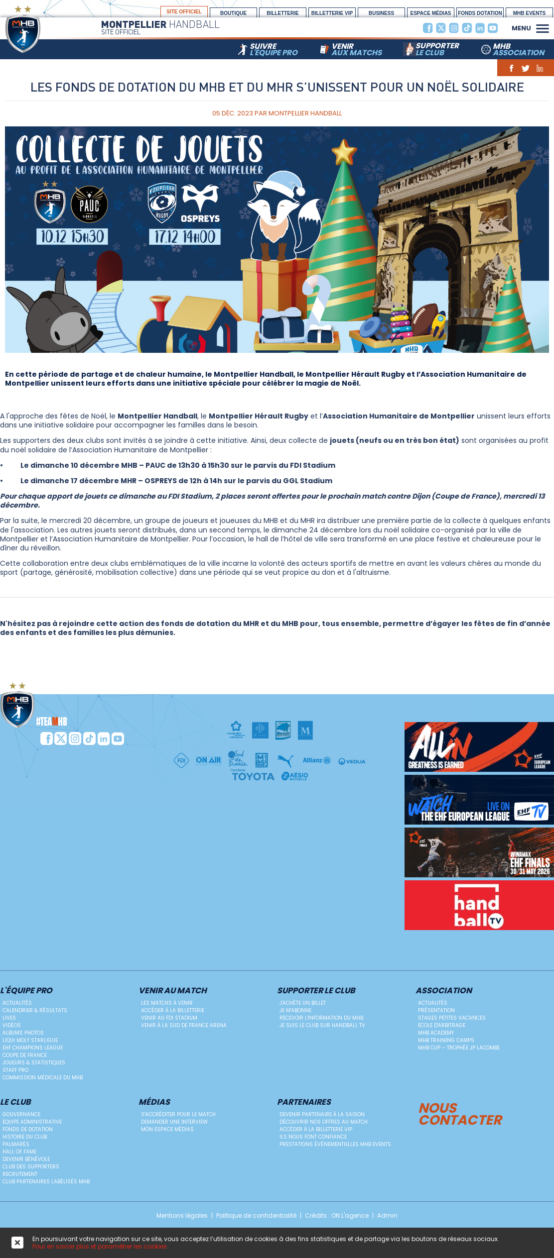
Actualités (17, 1003)
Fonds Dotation (480, 13)
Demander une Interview (174, 1122)
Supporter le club (316, 991)
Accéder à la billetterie (172, 1010)
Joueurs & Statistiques (33, 1062)
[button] (542, 27)
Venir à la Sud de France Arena (184, 1025)
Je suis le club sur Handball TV (322, 1025)
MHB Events (529, 13)
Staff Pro (15, 1070)
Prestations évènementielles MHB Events (335, 1144)
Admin (387, 1216)
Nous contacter (460, 1113)
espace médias (430, 13)
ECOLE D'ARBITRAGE (441, 1025)
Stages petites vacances (452, 1018)
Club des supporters (30, 1166)
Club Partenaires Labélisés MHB (46, 1181)
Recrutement (19, 1174)
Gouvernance (21, 1114)
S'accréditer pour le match (178, 1114)
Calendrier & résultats (34, 1010)
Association (444, 991)
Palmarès (15, 1144)
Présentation (436, 1010)
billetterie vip (332, 13)
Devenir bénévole (26, 1159)
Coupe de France (24, 1055)
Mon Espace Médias (167, 1129)
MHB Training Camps (446, 1040)
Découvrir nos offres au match (323, 1122)
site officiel (184, 11)
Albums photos (23, 1033)
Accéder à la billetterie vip (315, 1129)
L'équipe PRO (26, 991)
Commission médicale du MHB (42, 1077)
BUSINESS (381, 13)
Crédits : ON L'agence (337, 1216)
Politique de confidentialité (256, 1216)
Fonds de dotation (27, 1129)
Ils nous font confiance (313, 1137)
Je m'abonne (295, 1010)
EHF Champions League (32, 1047)
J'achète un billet (302, 1003)
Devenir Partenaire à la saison (322, 1114)
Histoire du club (24, 1137)
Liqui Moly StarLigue (30, 1040)
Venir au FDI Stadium (169, 1018)
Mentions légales (182, 1216)
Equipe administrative (32, 1122)
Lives (9, 1018)
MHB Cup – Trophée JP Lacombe (459, 1047)
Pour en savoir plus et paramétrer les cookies (99, 1246)
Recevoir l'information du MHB (321, 1018)
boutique (233, 13)
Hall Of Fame (19, 1151)
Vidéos (11, 1025)
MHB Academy (436, 1033)
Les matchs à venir (167, 1003)
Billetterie (282, 13)
